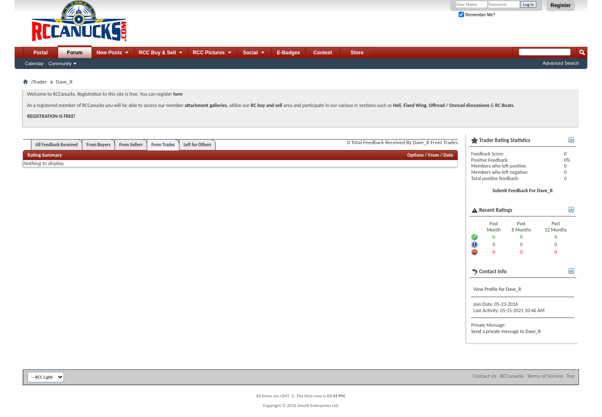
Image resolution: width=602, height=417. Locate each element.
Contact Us (485, 376)
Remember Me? (477, 15)
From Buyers (98, 144)
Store (357, 53)
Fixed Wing (414, 105)
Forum (74, 53)
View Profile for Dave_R (497, 289)
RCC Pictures (212, 53)
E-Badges (288, 53)
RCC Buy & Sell (161, 53)
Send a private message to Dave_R (506, 331)
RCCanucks (512, 376)
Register (561, 5)
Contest (323, 53)
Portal (40, 53)
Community (60, 63)
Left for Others (197, 144)
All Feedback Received (57, 144)
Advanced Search (561, 63)
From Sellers (131, 144)
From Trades (163, 144)
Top (570, 376)
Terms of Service (545, 376)
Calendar (34, 63)
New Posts (113, 53)
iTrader (39, 82)
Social (254, 53)
